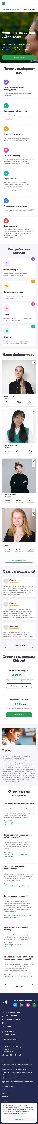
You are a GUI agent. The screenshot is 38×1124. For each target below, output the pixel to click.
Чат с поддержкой (11, 1046)
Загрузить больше (19, 560)
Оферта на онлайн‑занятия (10, 1077)
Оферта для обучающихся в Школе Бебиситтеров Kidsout (17, 1082)
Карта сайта (5, 1093)
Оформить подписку (19, 686)
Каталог (15, 9)
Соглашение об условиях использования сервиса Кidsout (17, 1073)
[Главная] (4, 1003)
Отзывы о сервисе (7, 1086)
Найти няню (19, 57)
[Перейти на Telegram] (20, 1055)
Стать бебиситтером (8, 1034)
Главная (5, 9)
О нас (3, 1089)
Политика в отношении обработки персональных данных (17, 1065)
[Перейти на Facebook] (15, 1055)
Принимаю (19, 1119)
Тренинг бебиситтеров (9, 1039)
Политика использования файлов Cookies (14, 1069)
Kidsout (3, 3)
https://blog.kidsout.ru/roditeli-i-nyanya (18, 976)
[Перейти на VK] (3, 1055)
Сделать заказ (19, 715)
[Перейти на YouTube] (7, 1055)
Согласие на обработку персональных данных (16, 1061)
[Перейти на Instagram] (11, 1055)
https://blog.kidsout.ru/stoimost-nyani (17, 886)
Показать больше (19, 645)
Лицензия (5, 1096)
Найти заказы (6, 1037)
